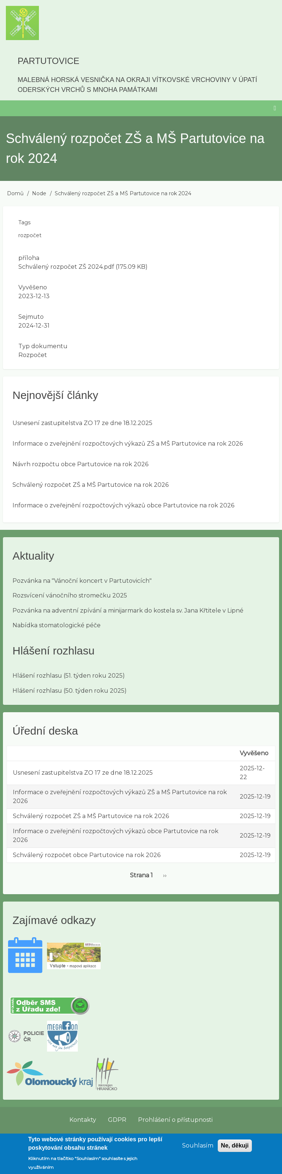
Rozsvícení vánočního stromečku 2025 (69, 595)
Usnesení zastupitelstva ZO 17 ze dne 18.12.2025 (82, 423)
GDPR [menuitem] (117, 1119)
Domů (15, 193)
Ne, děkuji (235, 1149)
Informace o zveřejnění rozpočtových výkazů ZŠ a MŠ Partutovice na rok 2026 (127, 443)
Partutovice (48, 61)
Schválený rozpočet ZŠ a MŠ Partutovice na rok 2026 (90, 484)
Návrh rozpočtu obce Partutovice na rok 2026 (80, 464)
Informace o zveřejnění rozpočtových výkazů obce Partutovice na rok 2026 (123, 505)
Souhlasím (197, 1148)
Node (39, 193)
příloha (28, 257)
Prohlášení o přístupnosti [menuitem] (175, 1119)
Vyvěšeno (32, 287)
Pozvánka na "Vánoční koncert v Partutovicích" (82, 580)
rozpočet (29, 235)
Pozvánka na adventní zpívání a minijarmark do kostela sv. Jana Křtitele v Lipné (127, 610)
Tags (24, 222)
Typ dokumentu (43, 346)
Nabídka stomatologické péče (56, 625)
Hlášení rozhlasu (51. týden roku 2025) (68, 675)
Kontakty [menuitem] (82, 1119)
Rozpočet (32, 355)
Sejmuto (31, 316)
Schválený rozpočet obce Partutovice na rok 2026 (86, 855)
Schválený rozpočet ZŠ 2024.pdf (66, 266)
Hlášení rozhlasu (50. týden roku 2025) (69, 690)
